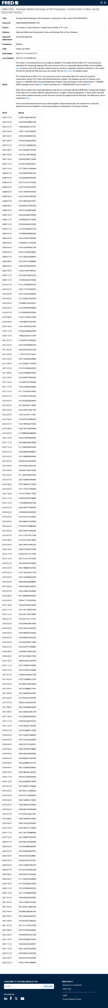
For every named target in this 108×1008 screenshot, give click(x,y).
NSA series (68, 71)
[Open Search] (101, 3)
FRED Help (67, 989)
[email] (23, 986)
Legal (65, 995)
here (17, 68)
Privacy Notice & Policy (72, 999)
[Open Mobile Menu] (105, 3)
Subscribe (48, 986)
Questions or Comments (72, 985)
